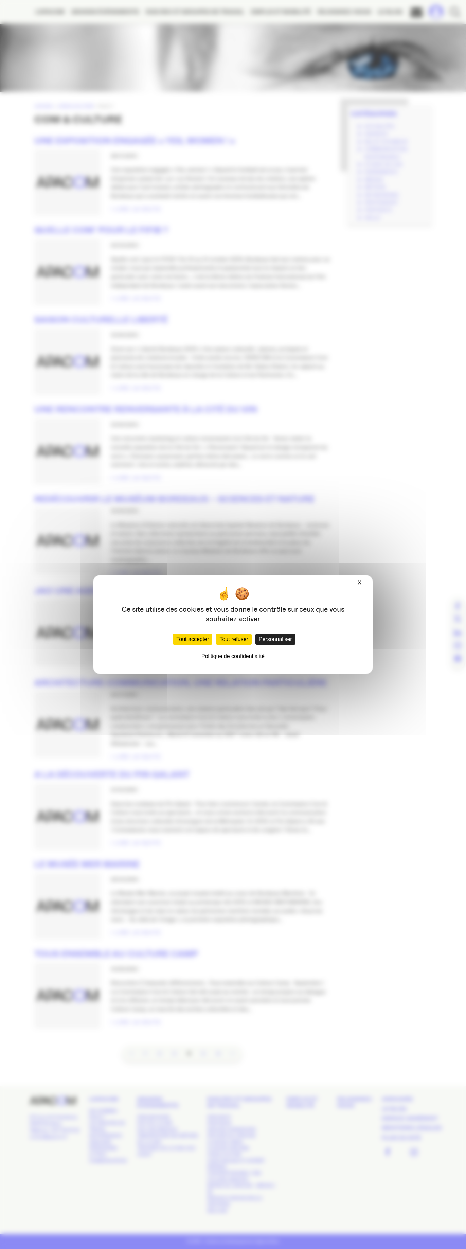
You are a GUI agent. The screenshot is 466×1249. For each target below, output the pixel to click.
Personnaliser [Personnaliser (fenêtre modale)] (275, 639)
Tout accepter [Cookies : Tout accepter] (192, 639)
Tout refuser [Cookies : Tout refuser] (233, 639)
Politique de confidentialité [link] (233, 656)
